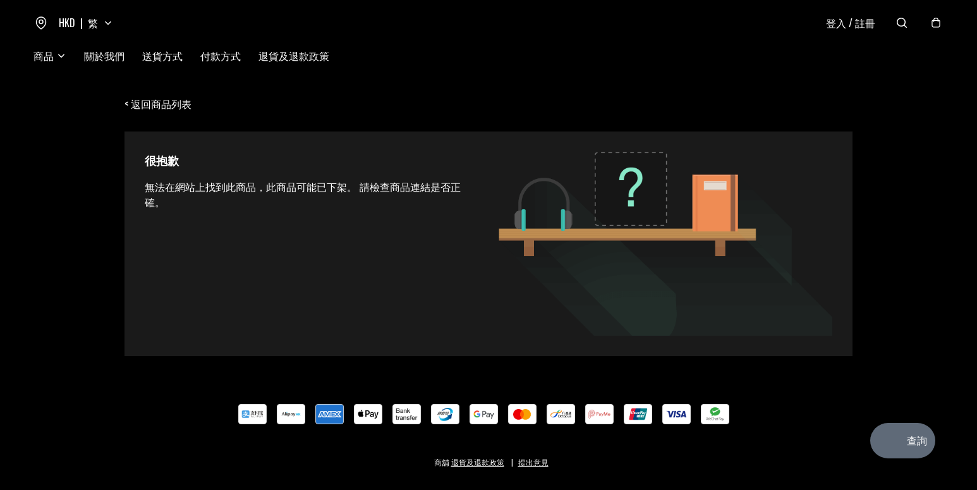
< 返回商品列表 (157, 103)
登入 (850, 22)
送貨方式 (162, 55)
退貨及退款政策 (293, 55)
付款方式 (220, 55)
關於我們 (104, 55)
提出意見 (533, 461)
